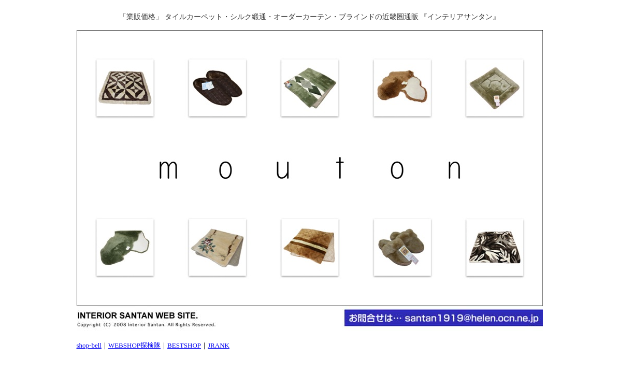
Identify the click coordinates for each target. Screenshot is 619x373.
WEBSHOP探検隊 (134, 345)
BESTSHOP (184, 345)
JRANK (218, 345)
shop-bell (89, 345)
